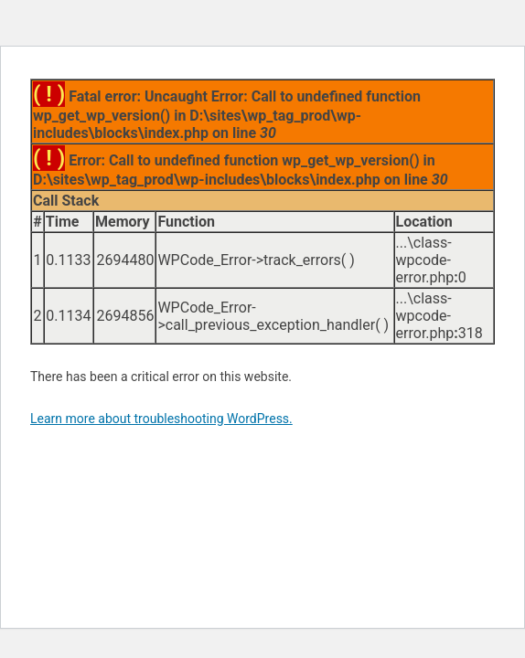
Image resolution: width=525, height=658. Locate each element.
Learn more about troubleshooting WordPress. (161, 418)
